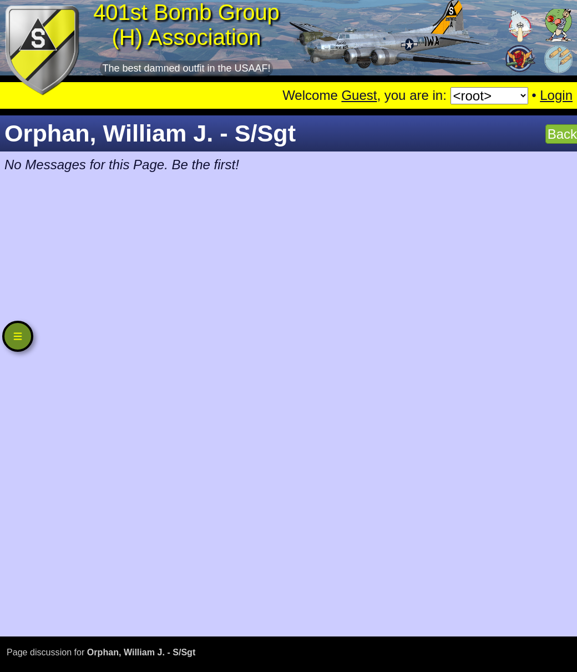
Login (556, 95)
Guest (359, 95)
